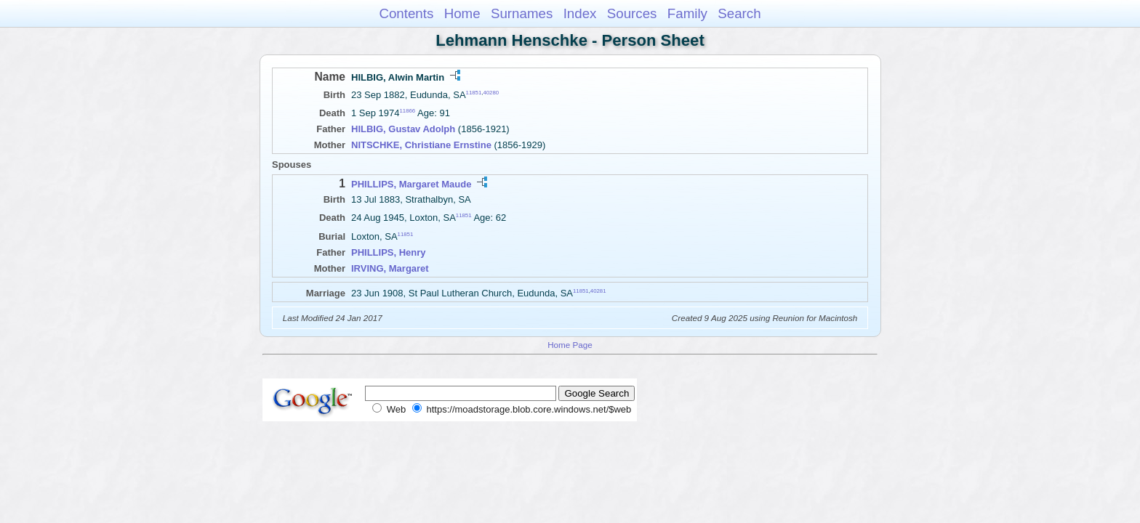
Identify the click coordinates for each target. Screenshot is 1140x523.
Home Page (570, 344)
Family (687, 13)
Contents (406, 13)
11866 (408, 111)
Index (580, 13)
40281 (598, 290)
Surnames (522, 13)
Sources (632, 13)
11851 (474, 92)
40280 (491, 92)
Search (739, 13)
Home (462, 13)
